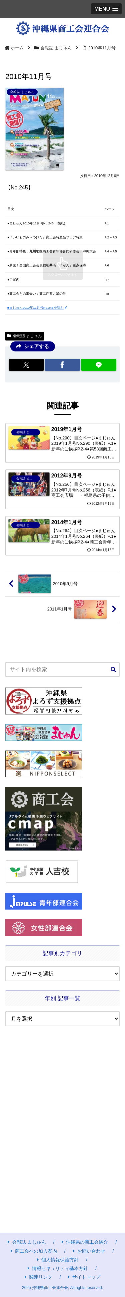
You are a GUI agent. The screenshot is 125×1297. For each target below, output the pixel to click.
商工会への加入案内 (34, 1251)
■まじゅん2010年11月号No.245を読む (37, 307)
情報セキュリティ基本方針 (58, 1268)
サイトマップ (84, 1277)
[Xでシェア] (26, 365)
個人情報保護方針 (58, 1259)
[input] (62, 669)
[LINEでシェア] (98, 365)
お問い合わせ (89, 1251)
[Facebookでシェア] (62, 365)
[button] (113, 670)
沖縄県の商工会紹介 (85, 1242)
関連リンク (38, 1277)
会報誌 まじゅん (24, 335)
